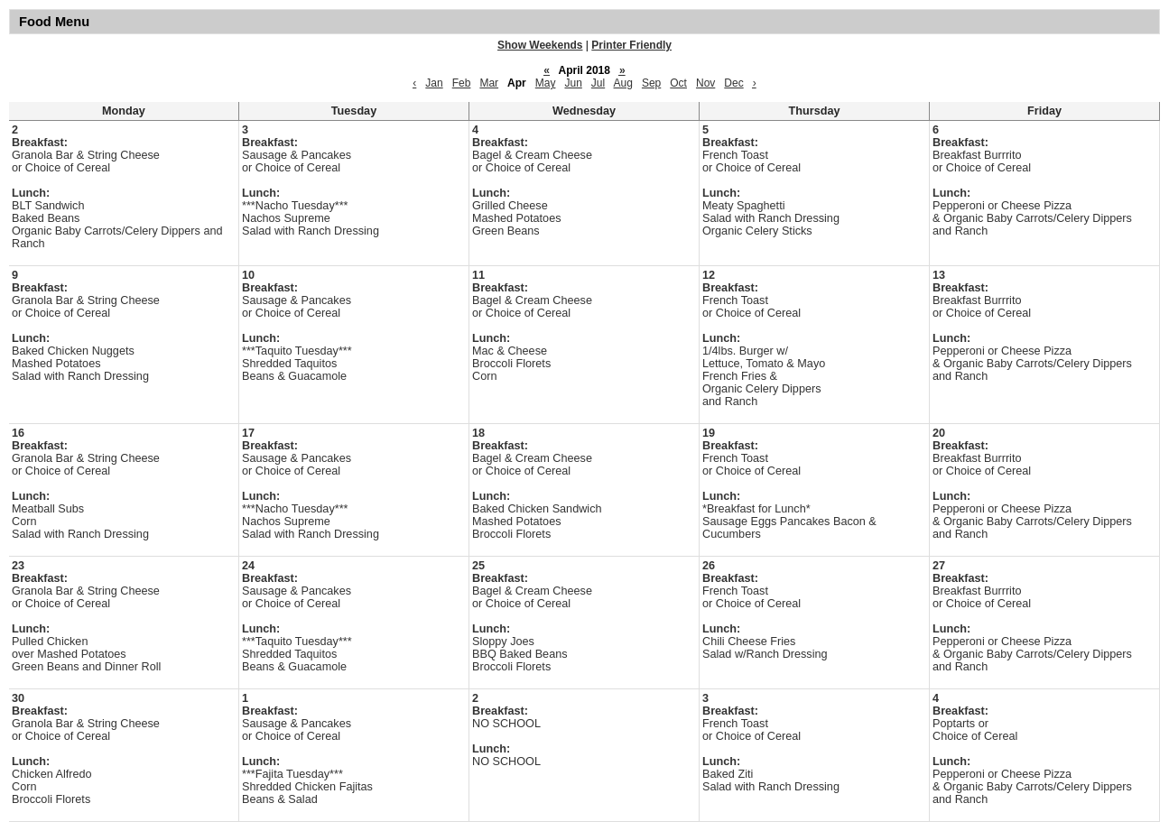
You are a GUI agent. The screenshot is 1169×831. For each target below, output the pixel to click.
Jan (433, 83)
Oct (678, 83)
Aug (623, 83)
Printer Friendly (631, 45)
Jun (572, 83)
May (545, 83)
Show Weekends (539, 45)
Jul (598, 83)
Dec (733, 83)
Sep (651, 83)
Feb (461, 83)
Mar (488, 83)
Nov (705, 83)
